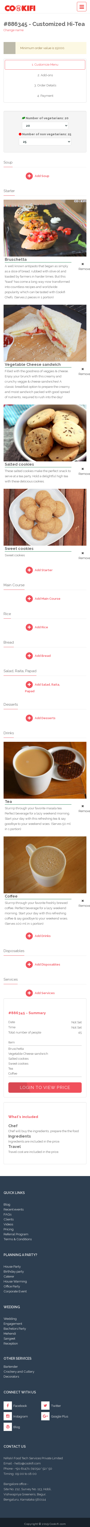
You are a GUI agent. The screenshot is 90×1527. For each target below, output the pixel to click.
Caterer (9, 1276)
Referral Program (16, 1234)
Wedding (10, 1318)
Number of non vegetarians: (45, 138)
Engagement (13, 1323)
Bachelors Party (15, 1328)
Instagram (16, 1416)
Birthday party (14, 1271)
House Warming (15, 1281)
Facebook (15, 1406)
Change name (14, 30)
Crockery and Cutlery (19, 1371)
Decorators (11, 1376)
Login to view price (45, 1087)
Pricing (9, 1229)
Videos (8, 1224)
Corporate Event (15, 1291)
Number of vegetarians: (45, 122)
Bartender (11, 1366)
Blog (7, 1204)
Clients (9, 1219)
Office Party (12, 1286)
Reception (11, 1343)
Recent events (14, 1209)
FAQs (7, 1214)
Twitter (51, 1406)
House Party (12, 1266)
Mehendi (10, 1333)
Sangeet (9, 1338)
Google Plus (54, 1416)
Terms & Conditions (18, 1239)
